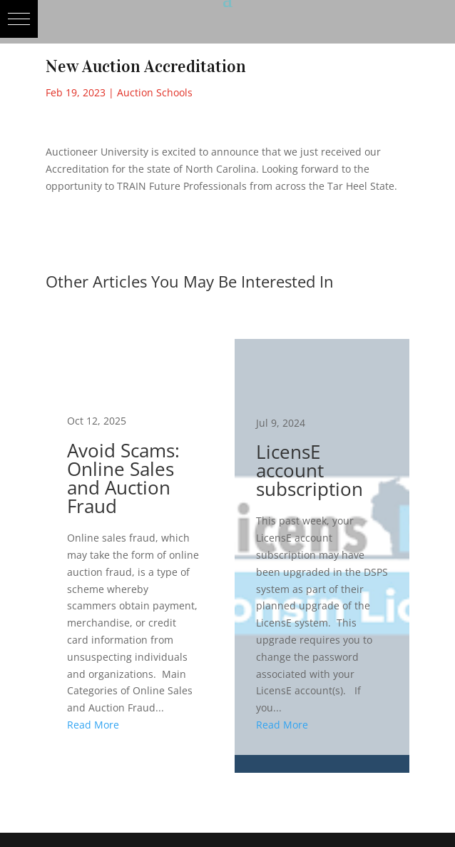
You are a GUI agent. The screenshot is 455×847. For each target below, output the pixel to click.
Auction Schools (155, 92)
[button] (19, 19)
